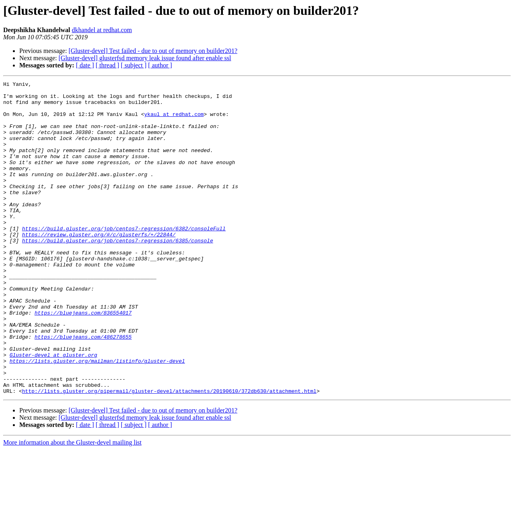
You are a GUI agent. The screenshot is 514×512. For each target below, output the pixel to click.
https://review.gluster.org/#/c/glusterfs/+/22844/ (98, 265)
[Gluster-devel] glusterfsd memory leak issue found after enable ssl (145, 58)
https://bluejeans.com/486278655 (83, 388)
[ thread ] (107, 65)
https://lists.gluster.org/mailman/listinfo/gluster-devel (97, 417)
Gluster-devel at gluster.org (53, 410)
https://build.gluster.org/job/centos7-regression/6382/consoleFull (124, 258)
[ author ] (160, 65)
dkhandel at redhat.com (102, 29)
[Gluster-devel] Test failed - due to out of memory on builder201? (153, 50)
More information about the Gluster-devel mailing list (72, 505)
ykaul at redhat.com (174, 121)
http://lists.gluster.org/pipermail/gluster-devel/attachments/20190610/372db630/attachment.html (169, 453)
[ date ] (85, 65)
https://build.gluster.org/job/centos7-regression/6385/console (117, 272)
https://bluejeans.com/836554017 (83, 359)
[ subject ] (134, 65)
